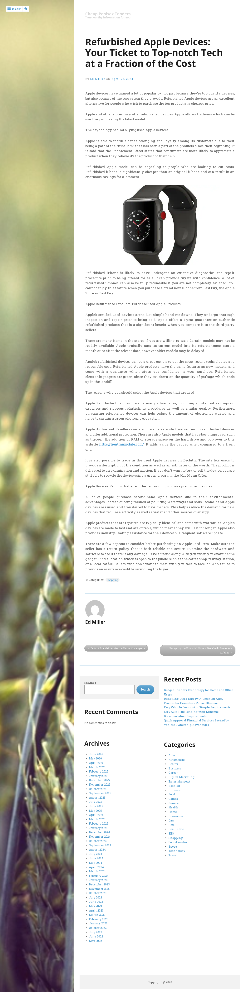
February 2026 (98, 771)
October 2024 (97, 840)
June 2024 (96, 858)
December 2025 (99, 780)
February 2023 (98, 918)
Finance (174, 790)
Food (172, 794)
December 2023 (99, 883)
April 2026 (96, 763)
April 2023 (96, 909)
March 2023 (97, 913)
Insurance (176, 816)
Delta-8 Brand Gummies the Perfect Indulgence (119, 648)
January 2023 (98, 922)
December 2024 (99, 832)
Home (173, 811)
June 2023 (96, 901)
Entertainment (179, 781)
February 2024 (98, 875)
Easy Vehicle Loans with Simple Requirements (197, 707)
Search (90, 683)
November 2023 (99, 887)
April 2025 (96, 814)
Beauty (173, 764)
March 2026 (97, 767)
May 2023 (95, 905)
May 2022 (95, 939)
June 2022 (96, 935)
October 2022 (97, 926)
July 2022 (95, 930)
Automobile (177, 760)
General (174, 803)
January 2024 (98, 879)
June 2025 (96, 806)
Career (173, 773)
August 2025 (97, 797)
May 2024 (95, 862)
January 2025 (98, 827)
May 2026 (95, 759)
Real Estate (176, 829)
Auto (172, 756)
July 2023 (95, 896)
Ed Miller (98, 79)
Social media (178, 842)
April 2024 (96, 866)
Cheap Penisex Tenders (108, 14)
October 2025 (97, 789)
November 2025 (99, 784)
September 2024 (100, 845)
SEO (171, 833)
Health (173, 807)
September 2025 (100, 793)
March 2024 (97, 870)
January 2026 (98, 776)
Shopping (114, 580)
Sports (173, 846)
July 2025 (95, 802)
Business (175, 768)
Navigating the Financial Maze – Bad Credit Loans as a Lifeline (199, 650)
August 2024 (97, 849)
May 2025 (95, 810)
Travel (173, 854)
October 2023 (97, 892)
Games (173, 799)
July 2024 (95, 853)
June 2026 (96, 754)
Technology (177, 850)
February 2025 (98, 823)
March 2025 (97, 819)
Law (171, 820)
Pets (172, 824)
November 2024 (100, 836)
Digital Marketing (181, 777)
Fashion (174, 785)
